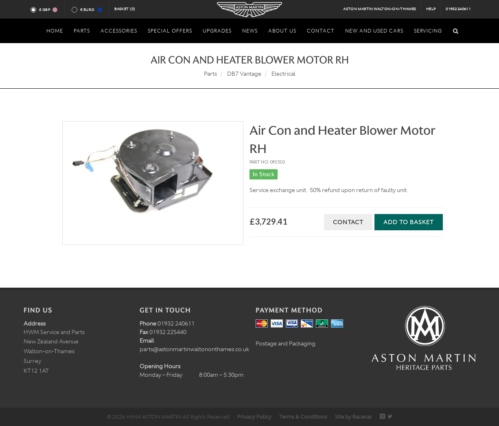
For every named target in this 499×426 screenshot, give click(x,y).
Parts (210, 73)
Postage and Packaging (285, 343)
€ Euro (90, 9)
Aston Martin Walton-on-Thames (379, 9)
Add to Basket (408, 222)
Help (431, 9)
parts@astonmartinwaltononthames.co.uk (194, 349)
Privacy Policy (254, 416)
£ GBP (47, 9)
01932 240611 (458, 9)
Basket (125, 9)
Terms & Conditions (303, 416)
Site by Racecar (353, 416)
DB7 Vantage (244, 73)
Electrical (283, 73)
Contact (348, 222)
